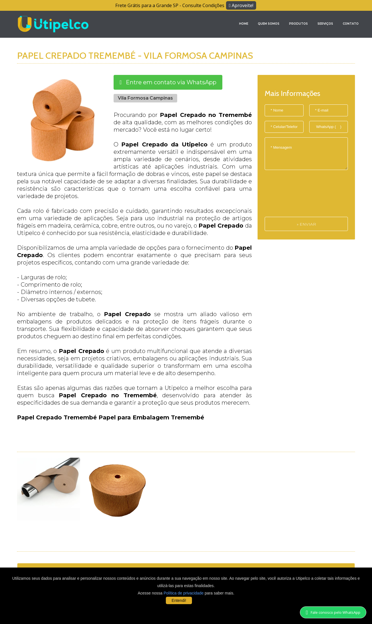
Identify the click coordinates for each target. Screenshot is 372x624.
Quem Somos (268, 24)
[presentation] (288, 196)
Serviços (325, 24)
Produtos (298, 24)
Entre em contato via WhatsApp (168, 82)
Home (243, 24)
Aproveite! (241, 5)
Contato (351, 24)
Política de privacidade (184, 593)
